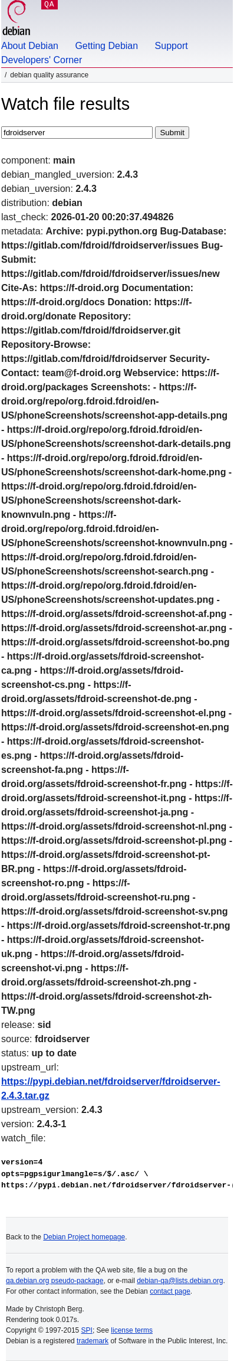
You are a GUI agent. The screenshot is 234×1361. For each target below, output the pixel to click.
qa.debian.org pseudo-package (54, 1281)
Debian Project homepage (84, 1237)
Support (171, 46)
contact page (170, 1291)
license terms (132, 1330)
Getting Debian (106, 46)
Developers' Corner (41, 60)
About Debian (29, 46)
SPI (87, 1330)
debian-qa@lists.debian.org (180, 1281)
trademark (92, 1341)
